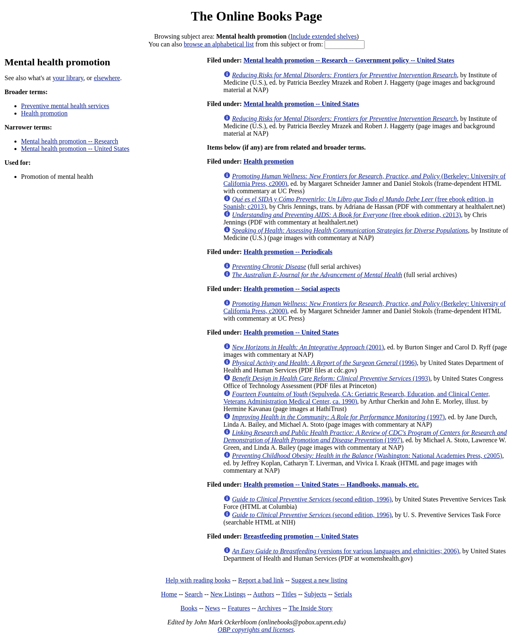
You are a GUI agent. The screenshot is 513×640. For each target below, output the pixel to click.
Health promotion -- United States (291, 332)
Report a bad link (261, 580)
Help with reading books (197, 580)
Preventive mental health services (65, 105)
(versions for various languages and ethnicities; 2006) (345, 551)
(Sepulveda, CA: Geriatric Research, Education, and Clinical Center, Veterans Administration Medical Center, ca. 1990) (356, 397)
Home (169, 594)
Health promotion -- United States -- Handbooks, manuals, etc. (331, 484)
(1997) (338, 417)
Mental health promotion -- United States (75, 148)
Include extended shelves (323, 36)
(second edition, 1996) (312, 499)
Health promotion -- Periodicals (288, 251)
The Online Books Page (256, 16)
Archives (269, 608)
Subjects (315, 594)
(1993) (331, 378)
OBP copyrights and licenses (256, 629)
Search (194, 594)
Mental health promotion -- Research (69, 141)
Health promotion (44, 113)
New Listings (228, 594)
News (212, 608)
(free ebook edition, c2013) (346, 214)
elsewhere (107, 77)
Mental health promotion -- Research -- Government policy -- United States (349, 60)
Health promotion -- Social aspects (292, 288)
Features (238, 608)
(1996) (324, 362)
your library (68, 77)
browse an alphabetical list (219, 44)
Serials (343, 594)
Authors (263, 594)
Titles (289, 594)
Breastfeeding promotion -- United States (301, 536)
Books (189, 608)
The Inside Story (311, 608)
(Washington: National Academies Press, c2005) (367, 455)
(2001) (308, 347)
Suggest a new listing (319, 580)
